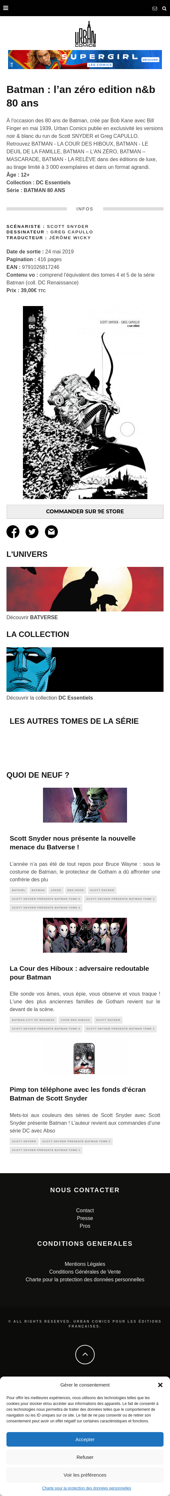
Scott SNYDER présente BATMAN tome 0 (46, 1008)
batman (38, 999)
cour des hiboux (75, 1129)
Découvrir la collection (49, 698)
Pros (85, 1335)
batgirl (19, 999)
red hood (76, 999)
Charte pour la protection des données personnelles (86, 1488)
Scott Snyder (68, 226)
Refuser (85, 1457)
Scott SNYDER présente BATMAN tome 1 (120, 1008)
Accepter (84, 1439)
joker (56, 999)
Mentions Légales (85, 1373)
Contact (85, 1319)
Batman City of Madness (33, 1129)
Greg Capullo (71, 232)
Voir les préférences (85, 1475)
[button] (160, 1385)
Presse (85, 1327)
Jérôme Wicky (70, 237)
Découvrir (32, 617)
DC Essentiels (53, 182)
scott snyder (102, 999)
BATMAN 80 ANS (44, 190)
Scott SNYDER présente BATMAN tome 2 (46, 1016)
